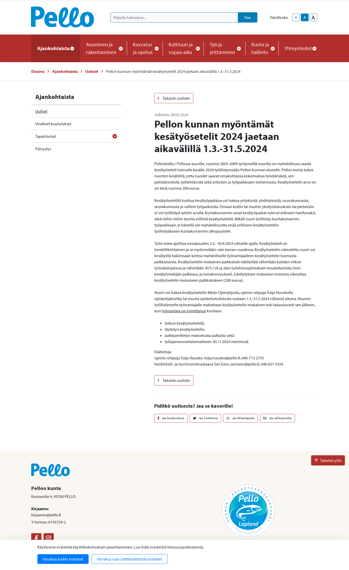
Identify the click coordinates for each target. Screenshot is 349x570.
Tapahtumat (45, 136)
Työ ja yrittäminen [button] (224, 48)
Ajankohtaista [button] (55, 48)
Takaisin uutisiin (173, 98)
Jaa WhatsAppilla (241, 418)
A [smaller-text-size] (296, 17)
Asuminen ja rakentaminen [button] (103, 48)
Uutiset (91, 71)
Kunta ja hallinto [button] (261, 48)
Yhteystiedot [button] (300, 48)
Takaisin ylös (328, 460)
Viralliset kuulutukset (53, 123)
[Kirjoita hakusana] (174, 17)
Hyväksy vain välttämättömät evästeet (129, 559)
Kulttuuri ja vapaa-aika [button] (183, 48)
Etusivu (38, 71)
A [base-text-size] (304, 17)
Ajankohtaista (65, 71)
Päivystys (43, 148)
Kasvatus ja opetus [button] (144, 48)
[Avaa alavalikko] (114, 136)
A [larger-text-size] (313, 17)
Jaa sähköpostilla (277, 418)
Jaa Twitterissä (205, 418)
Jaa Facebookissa (171, 418)
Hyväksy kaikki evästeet (63, 559)
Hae (247, 17)
